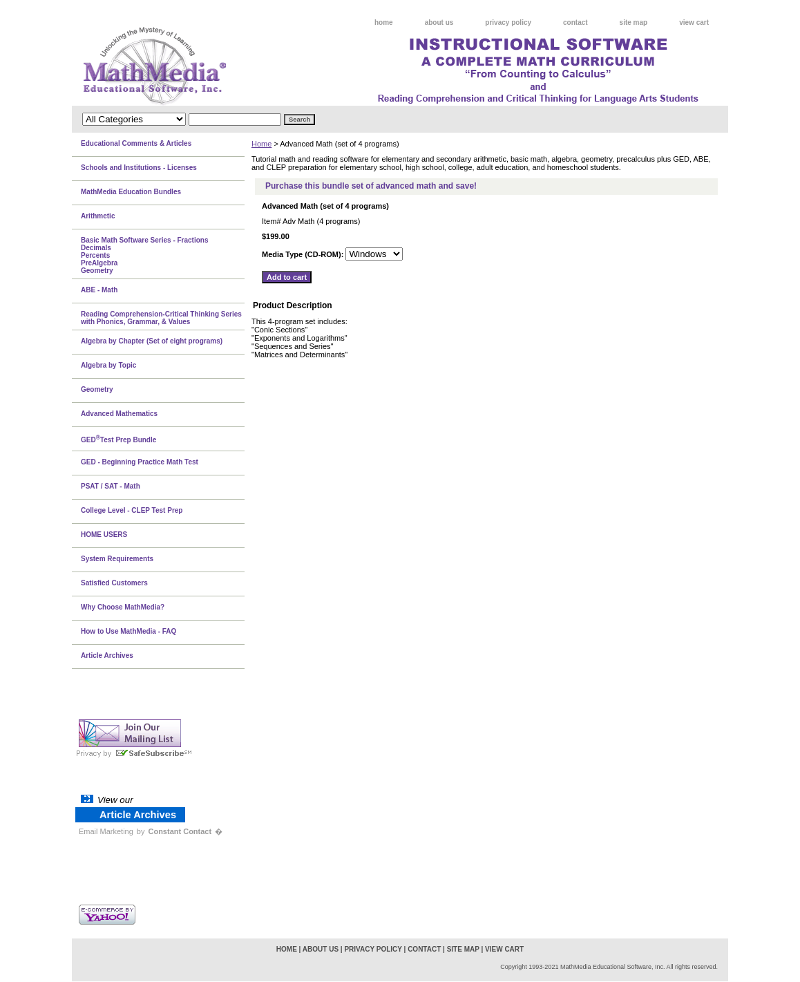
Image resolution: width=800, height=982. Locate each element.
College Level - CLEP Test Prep (131, 510)
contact (575, 22)
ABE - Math (99, 290)
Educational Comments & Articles (136, 143)
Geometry (97, 389)
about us (439, 22)
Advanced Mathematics (119, 413)
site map (634, 22)
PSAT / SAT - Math (110, 486)
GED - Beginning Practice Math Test (139, 462)
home (383, 22)
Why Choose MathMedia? (122, 607)
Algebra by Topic (108, 365)
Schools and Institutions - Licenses (139, 167)
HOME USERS (104, 534)
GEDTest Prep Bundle (118, 439)
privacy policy (508, 22)
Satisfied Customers (114, 583)
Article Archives (107, 655)
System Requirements (117, 559)
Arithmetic (98, 216)
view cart (694, 22)
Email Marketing (106, 831)
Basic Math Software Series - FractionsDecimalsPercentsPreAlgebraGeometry (145, 255)
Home (261, 144)
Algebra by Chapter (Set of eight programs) (151, 341)
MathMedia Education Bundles (131, 192)
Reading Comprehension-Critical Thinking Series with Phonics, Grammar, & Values (161, 317)
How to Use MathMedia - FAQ (128, 631)
